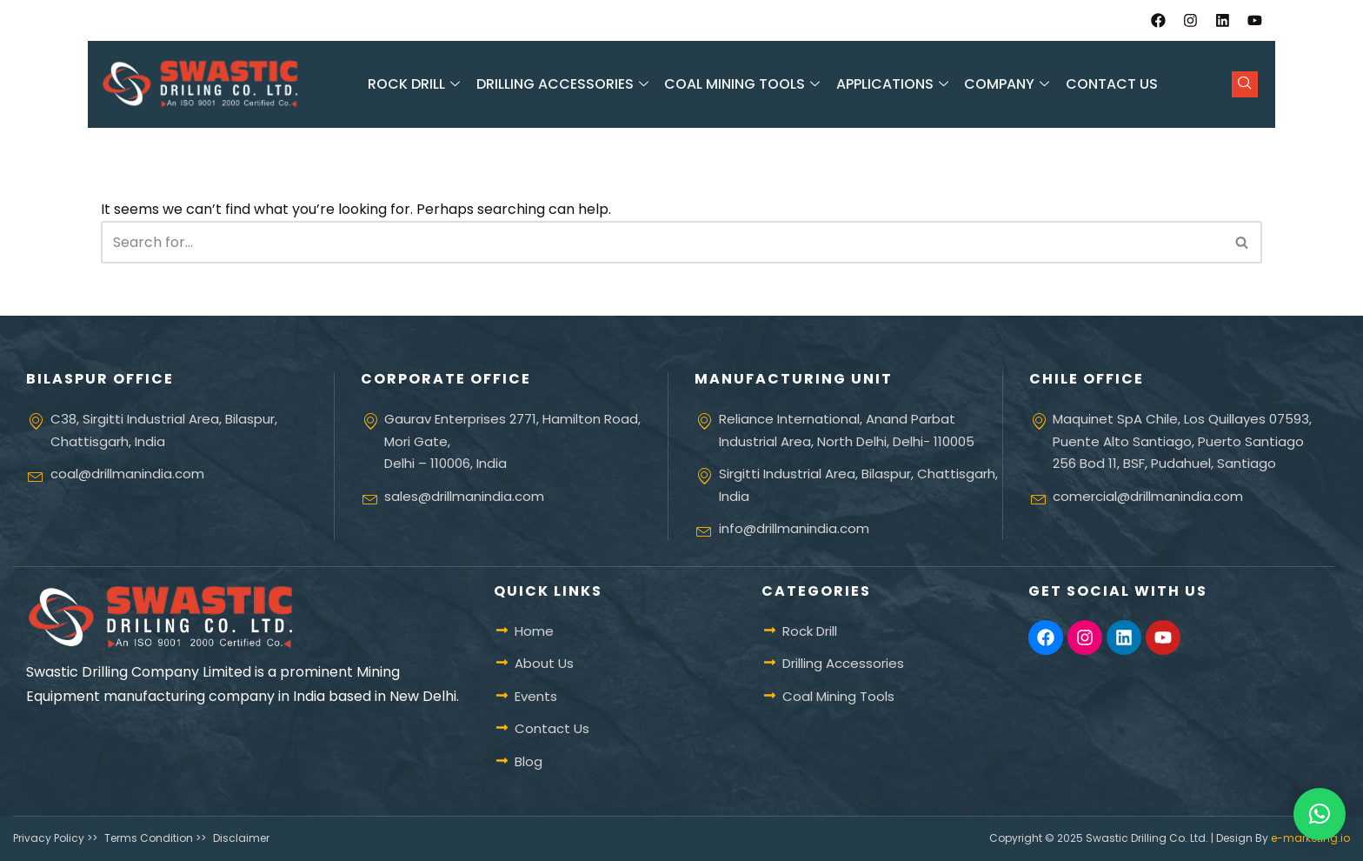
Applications (893, 85)
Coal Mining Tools (744, 85)
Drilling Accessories (564, 85)
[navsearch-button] (1245, 84)
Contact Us (1110, 85)
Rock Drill (417, 85)
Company (1008, 85)
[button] (1319, 814)
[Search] (662, 242)
